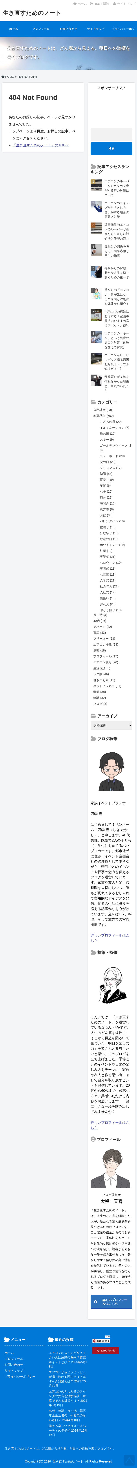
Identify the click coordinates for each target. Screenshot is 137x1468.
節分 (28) (106, 497)
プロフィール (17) (105, 656)
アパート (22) (102, 626)
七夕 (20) (106, 491)
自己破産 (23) (102, 410)
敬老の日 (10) (109, 539)
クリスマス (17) (111, 468)
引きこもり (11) (104, 680)
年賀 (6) (105, 485)
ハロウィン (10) (111, 562)
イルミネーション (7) (114, 427)
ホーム (80, 3)
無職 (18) (99, 650)
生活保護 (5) (101, 668)
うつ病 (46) (101, 674)
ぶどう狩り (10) (111, 610)
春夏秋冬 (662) (103, 416)
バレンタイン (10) (112, 521)
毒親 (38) (99, 692)
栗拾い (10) (107, 598)
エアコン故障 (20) (105, 662)
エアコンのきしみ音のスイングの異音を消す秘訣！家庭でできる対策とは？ (67, 1396)
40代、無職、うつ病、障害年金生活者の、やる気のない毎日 (67, 1415)
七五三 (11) (107, 574)
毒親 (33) (99, 632)
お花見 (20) (107, 604)
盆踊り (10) (107, 527)
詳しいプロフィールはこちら (114, 1301)
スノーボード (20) (112, 456)
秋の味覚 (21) (109, 586)
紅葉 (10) (106, 551)
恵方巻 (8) (107, 509)
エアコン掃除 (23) (105, 644)
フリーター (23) (104, 638)
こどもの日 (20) (111, 422)
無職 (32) (99, 698)
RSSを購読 (100, 3)
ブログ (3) (100, 703)
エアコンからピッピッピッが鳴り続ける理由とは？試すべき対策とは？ (67, 1376)
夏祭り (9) (107, 479)
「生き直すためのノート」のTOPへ (41, 145)
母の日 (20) (107, 433)
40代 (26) (99, 621)
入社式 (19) (107, 592)
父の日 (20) (107, 462)
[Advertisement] (111, 107)
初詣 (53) (106, 474)
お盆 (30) (106, 515)
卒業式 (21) (107, 556)
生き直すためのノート (32, 13)
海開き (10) (107, 503)
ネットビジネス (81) (107, 686)
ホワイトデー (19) (112, 545)
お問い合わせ (68, 29)
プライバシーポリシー (123, 32)
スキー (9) (107, 439)
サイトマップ (124, 3)
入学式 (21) (107, 580)
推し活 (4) (100, 615)
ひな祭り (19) (109, 533)
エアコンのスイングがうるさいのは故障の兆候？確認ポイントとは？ (67, 1357)
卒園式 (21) (107, 568)
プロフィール (41, 29)
